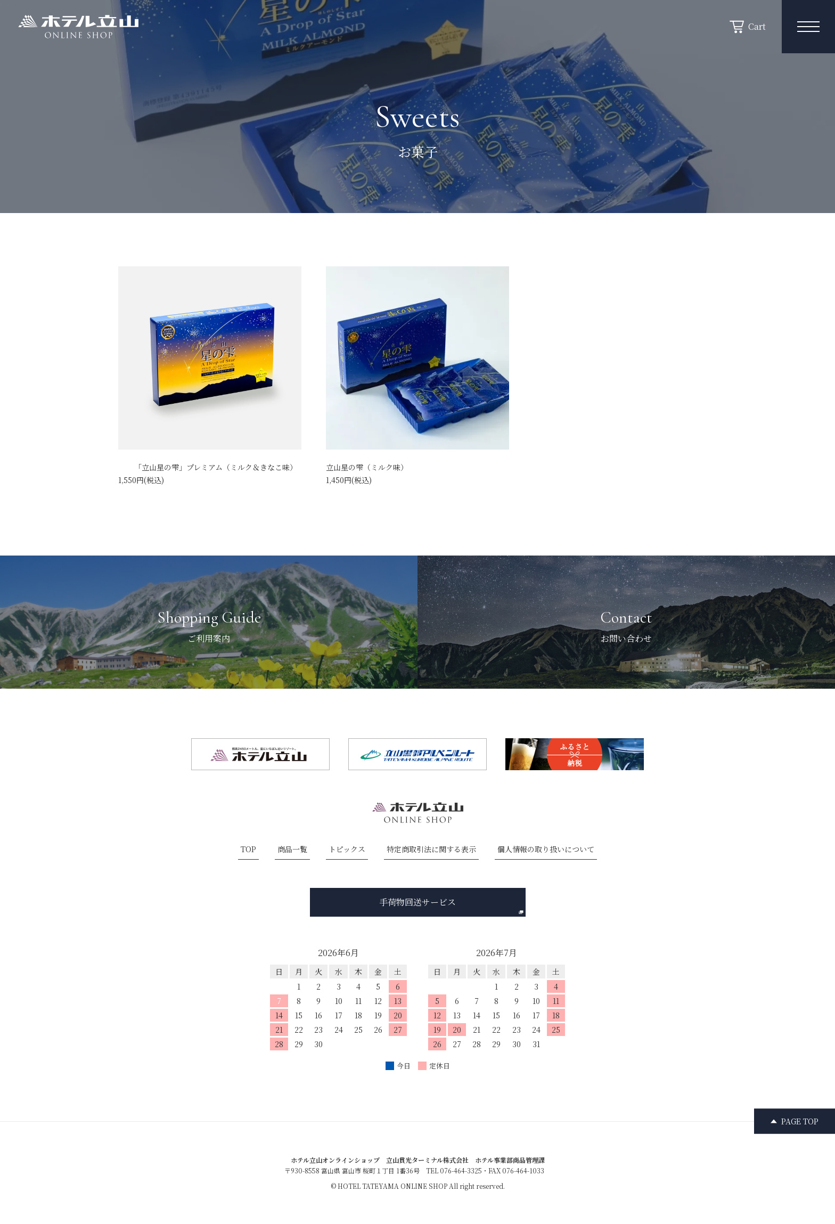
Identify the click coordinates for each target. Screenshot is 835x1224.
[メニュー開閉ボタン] (808, 26)
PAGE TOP (799, 1120)
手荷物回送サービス (451, 905)
